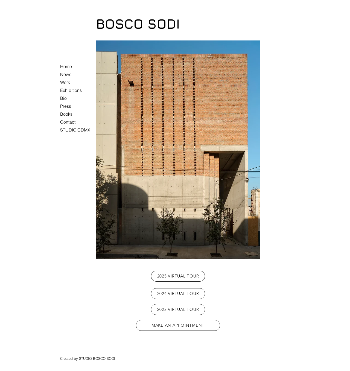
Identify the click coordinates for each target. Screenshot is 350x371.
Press (65, 106)
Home (66, 66)
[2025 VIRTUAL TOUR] (178, 276)
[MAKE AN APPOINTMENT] (178, 325)
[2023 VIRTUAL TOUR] (178, 309)
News (65, 74)
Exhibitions (71, 90)
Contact (67, 122)
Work (65, 82)
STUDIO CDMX (75, 130)
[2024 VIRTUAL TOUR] (178, 293)
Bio (63, 98)
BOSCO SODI (138, 24)
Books (66, 114)
